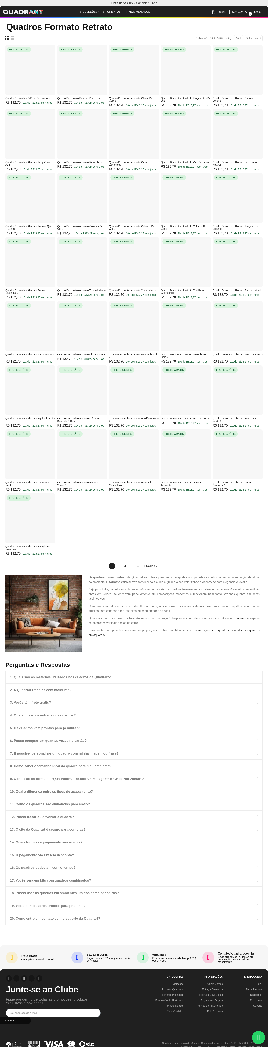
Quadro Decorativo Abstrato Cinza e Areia (81, 354)
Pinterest (240, 618)
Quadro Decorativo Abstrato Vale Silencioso (185, 162)
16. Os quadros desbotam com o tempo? (45, 866)
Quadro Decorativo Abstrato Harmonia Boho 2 (134, 355)
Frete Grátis (29, 953)
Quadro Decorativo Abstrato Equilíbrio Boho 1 (30, 420)
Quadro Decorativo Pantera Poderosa (78, 98)
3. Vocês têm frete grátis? (32, 702)
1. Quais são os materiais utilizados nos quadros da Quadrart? (64, 677)
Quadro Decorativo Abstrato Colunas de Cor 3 (183, 227)
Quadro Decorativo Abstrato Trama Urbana (81, 290)
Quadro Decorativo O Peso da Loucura (27, 98)
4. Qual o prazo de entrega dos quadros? (45, 715)
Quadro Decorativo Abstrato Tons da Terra (185, 418)
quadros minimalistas (232, 630)
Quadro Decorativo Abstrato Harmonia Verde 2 (78, 484)
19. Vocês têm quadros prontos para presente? (50, 904)
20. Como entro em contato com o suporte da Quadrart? (58, 916)
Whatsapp (159, 952)
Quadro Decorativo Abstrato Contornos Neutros (27, 484)
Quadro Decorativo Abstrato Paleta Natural (237, 290)
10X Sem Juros (97, 952)
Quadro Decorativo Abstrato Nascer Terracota (181, 484)
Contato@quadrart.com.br (236, 951)
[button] (134, 3)
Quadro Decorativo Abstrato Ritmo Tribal (80, 162)
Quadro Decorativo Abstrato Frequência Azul (27, 163)
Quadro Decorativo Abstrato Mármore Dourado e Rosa (78, 420)
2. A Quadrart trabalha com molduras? (43, 690)
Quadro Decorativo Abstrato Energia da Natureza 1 (27, 548)
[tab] (134, 677)
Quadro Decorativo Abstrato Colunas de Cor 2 (131, 227)
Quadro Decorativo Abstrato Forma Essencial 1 (232, 484)
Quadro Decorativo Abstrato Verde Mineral (133, 290)
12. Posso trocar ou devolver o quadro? (44, 815)
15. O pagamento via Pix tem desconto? (44, 853)
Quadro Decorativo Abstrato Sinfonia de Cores (183, 355)
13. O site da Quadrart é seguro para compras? (50, 828)
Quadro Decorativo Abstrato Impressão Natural (235, 163)
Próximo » (150, 566)
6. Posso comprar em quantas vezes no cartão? (51, 740)
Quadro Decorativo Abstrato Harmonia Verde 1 (234, 420)
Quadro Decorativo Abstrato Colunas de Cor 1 (80, 227)
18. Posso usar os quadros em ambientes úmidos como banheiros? (68, 891)
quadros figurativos (204, 630)
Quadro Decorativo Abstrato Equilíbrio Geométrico (182, 291)
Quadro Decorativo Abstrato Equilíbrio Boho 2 (134, 420)
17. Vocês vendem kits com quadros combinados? (53, 878)
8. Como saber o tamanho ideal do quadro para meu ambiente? (64, 765)
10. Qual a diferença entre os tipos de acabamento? (54, 790)
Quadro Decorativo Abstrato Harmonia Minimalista (130, 484)
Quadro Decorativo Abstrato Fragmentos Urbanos (235, 227)
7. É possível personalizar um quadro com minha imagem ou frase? (68, 753)
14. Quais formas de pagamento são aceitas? (49, 841)
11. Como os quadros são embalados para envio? (53, 803)
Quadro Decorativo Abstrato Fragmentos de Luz (186, 99)
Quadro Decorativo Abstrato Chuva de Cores (130, 99)
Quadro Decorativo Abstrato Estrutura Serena (234, 99)
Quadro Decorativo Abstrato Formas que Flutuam (28, 227)
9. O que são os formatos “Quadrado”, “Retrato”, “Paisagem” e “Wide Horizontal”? (82, 778)
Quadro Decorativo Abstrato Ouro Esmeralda (128, 163)
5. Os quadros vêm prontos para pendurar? (47, 727)
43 (138, 566)
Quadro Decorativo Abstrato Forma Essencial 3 (25, 291)
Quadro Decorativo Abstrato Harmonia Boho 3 (238, 355)
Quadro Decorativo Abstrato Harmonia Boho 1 (30, 355)
